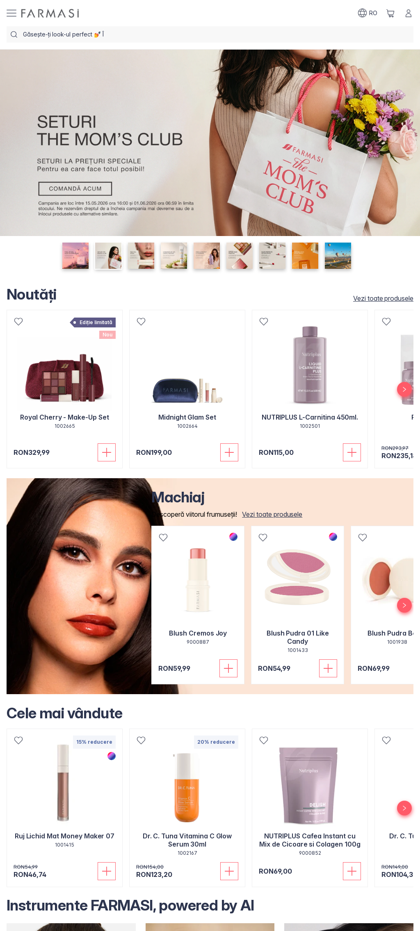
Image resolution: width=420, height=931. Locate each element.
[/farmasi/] (50, 13)
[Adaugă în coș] (107, 452)
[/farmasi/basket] (390, 13)
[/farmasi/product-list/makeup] (269, 514)
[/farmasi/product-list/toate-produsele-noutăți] (380, 298)
